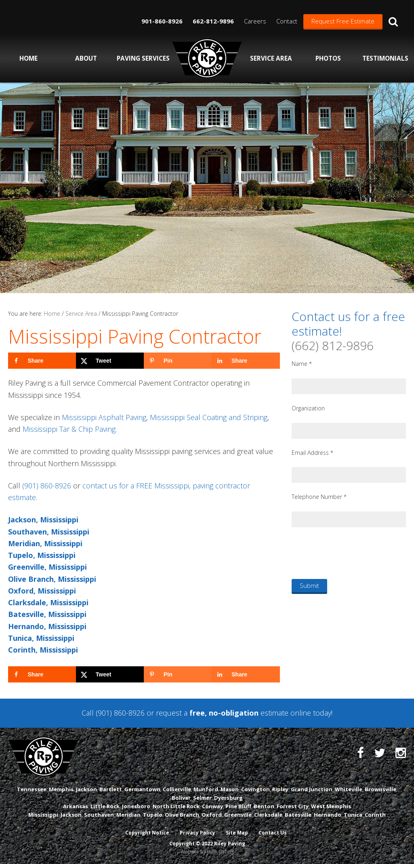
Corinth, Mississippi (43, 650)
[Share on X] (110, 361)
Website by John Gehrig (207, 851)
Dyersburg (228, 797)
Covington (255, 789)
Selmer (202, 797)
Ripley (280, 789)
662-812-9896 (213, 21)
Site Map (237, 833)
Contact (286, 21)
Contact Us (272, 833)
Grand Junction (311, 789)
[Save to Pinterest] (178, 361)
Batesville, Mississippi (47, 614)
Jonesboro (136, 806)
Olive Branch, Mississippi (52, 579)
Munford (205, 789)
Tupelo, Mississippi (42, 555)
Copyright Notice (147, 833)
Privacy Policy (197, 833)
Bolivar (181, 797)
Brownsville (380, 789)
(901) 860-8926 (46, 485)
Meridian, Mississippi (45, 543)
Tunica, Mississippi (41, 638)
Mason (230, 789)
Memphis (61, 789)
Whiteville (348, 789)
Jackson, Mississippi (43, 519)
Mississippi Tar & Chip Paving (69, 429)
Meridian (128, 814)
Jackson (86, 789)
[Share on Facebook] (42, 361)
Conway (212, 806)
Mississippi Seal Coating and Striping (208, 417)
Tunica (353, 814)
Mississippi (43, 814)
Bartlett (110, 789)
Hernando (327, 814)
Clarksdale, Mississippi (48, 602)
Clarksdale (268, 814)
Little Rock (105, 806)
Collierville (177, 789)
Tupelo (152, 814)
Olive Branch (182, 814)
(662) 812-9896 (333, 345)
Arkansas (75, 806)
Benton (264, 806)
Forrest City (293, 806)
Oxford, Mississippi (42, 591)
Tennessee (31, 789)
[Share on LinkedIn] (246, 361)
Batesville (298, 814)
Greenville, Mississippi (47, 567)
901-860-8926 (162, 21)
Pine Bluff (238, 806)
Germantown (142, 789)
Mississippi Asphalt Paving (104, 417)
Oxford (212, 814)
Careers (255, 21)
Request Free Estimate (342, 21)
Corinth (375, 814)
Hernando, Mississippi (47, 626)
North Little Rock (176, 806)
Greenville (238, 814)
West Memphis (331, 806)
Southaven (99, 814)
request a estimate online (233, 713)
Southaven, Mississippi (48, 532)
